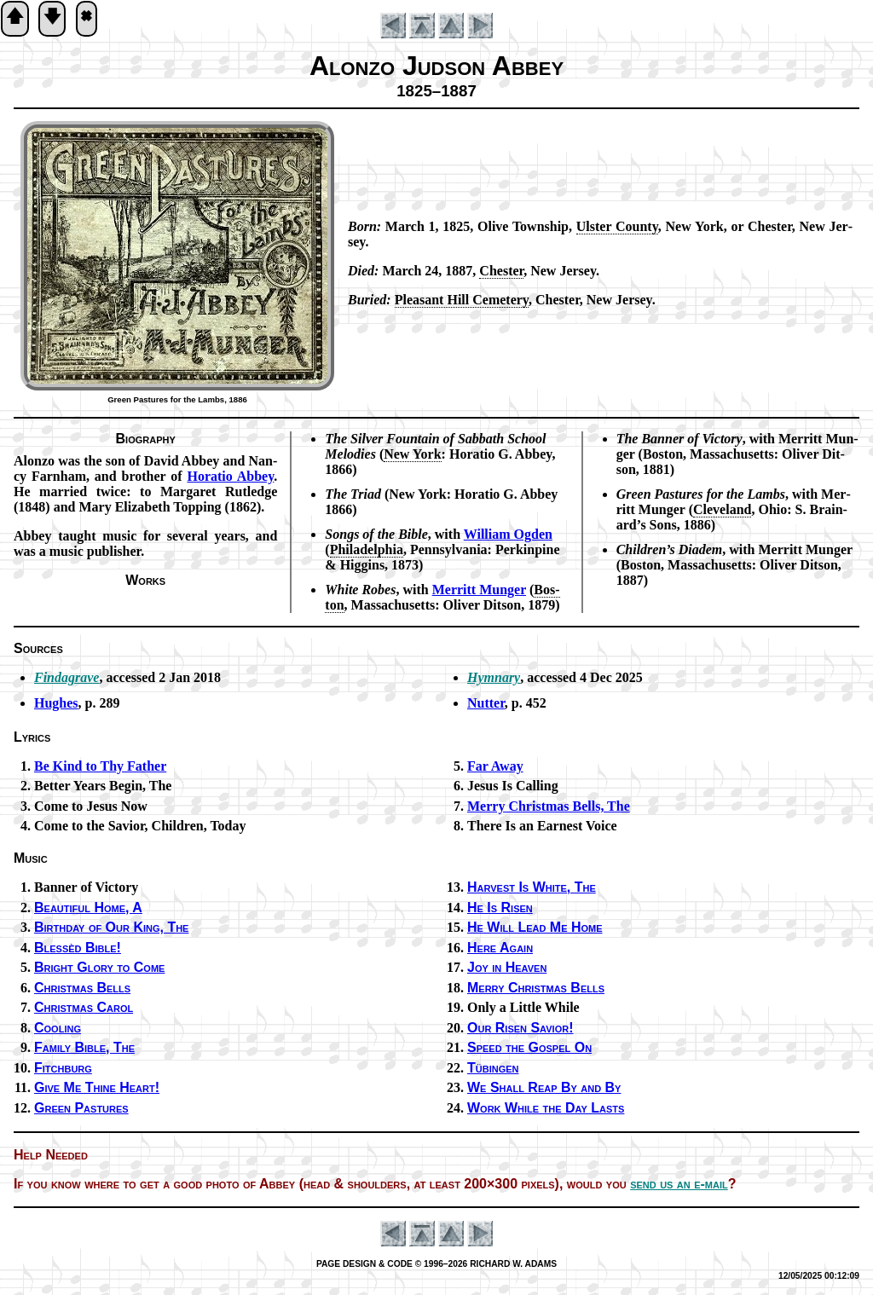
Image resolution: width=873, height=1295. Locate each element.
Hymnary (493, 677)
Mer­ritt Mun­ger (479, 589)
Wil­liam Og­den (508, 534)
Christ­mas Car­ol (83, 1007)
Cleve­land (722, 509)
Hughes (56, 703)
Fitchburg (63, 1068)
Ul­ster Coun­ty (617, 226)
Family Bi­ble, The (84, 1047)
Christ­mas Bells (82, 987)
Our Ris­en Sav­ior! (520, 1027)
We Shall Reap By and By (544, 1087)
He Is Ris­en (500, 907)
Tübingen (493, 1068)
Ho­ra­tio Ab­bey (230, 476)
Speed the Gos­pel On (529, 1047)
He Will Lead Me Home (535, 927)
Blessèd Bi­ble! (77, 947)
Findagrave (66, 677)
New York (412, 454)
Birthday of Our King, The (111, 927)
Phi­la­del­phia (366, 549)
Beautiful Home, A (88, 907)
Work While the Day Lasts (545, 1108)
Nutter (486, 703)
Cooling (57, 1027)
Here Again (500, 947)
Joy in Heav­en (506, 967)
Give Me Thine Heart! (96, 1087)
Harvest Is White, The (531, 887)
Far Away (495, 766)
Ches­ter (501, 270)
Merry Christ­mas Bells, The (548, 806)
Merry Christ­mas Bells (535, 987)
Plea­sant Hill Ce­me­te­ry (462, 299)
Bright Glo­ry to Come (99, 967)
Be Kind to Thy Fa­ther (100, 766)
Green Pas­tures (81, 1108)
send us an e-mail (679, 1183)
